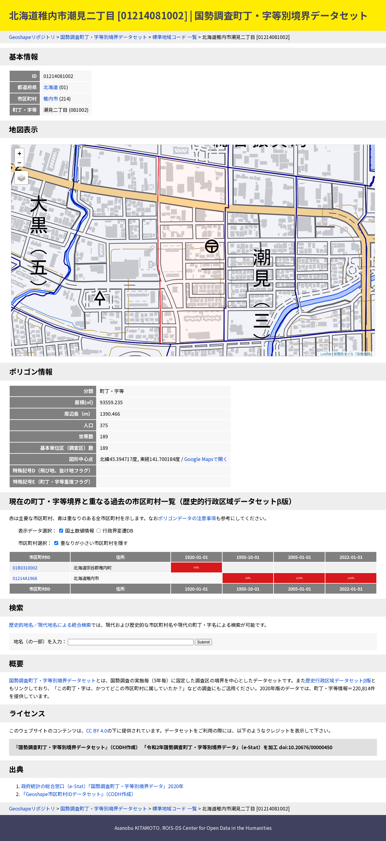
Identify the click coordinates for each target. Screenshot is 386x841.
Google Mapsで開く (206, 458)
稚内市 (50, 98)
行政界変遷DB (114, 530)
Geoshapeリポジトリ (32, 36)
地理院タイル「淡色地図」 (353, 353)
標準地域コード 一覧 (174, 36)
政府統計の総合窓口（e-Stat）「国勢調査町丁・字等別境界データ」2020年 (102, 786)
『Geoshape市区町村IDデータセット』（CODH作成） (78, 794)
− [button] (19, 162)
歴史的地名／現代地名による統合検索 (50, 624)
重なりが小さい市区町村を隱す (90, 542)
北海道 (50, 87)
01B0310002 (25, 567)
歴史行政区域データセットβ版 (338, 680)
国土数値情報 (76, 530)
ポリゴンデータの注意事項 (187, 518)
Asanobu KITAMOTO (137, 827)
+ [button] (19, 153)
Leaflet (326, 353)
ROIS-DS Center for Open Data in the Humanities (217, 827)
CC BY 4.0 (96, 730)
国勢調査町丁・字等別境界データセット (103, 36)
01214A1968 (25, 578)
